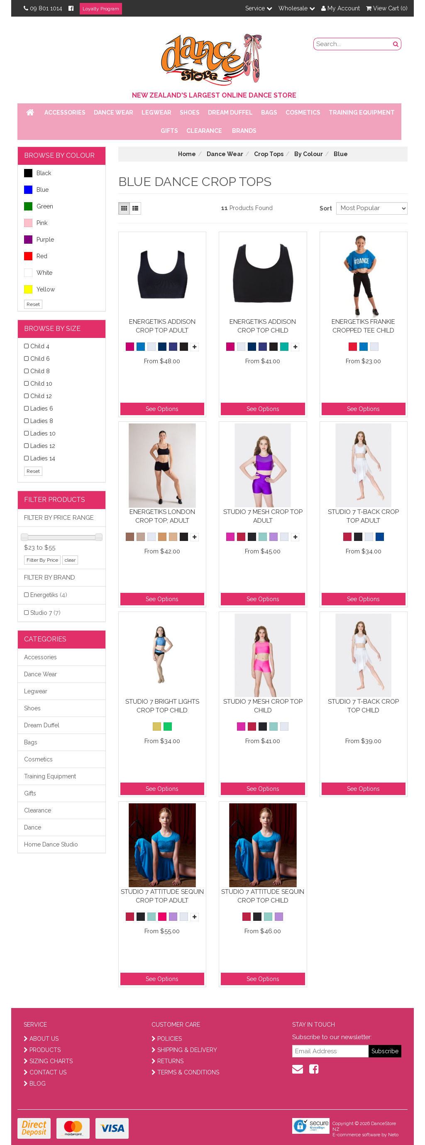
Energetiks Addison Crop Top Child (263, 326)
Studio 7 (45, 613)
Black (37, 173)
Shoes (190, 112)
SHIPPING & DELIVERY (184, 1050)
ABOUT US (41, 1038)
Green (38, 206)
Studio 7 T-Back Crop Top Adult (363, 516)
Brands (244, 130)
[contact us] (297, 1069)
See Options (162, 409)
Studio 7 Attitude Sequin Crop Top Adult (162, 896)
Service (258, 8)
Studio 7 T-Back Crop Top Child (363, 706)
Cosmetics (303, 112)
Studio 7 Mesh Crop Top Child (263, 706)
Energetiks (48, 595)
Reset (33, 304)
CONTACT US (45, 1072)
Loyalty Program (101, 9)
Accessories (64, 112)
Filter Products (54, 500)
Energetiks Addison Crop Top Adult (162, 326)
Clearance (204, 130)
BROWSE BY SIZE (52, 329)
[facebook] (313, 1069)
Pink (35, 223)
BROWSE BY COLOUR (59, 155)
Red (35, 256)
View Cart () (387, 8)
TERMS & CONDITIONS (185, 1072)
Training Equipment (362, 112)
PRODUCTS (42, 1050)
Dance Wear (113, 112)
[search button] (396, 44)
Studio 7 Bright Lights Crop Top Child (162, 706)
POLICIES (166, 1038)
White (38, 273)
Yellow (39, 289)
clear (70, 560)
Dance (32, 827)
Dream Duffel (230, 112)
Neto (393, 1135)
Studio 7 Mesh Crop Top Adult (263, 516)
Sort (325, 208)
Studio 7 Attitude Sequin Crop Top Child (262, 896)
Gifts (169, 130)
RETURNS (167, 1061)
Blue (36, 190)
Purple (39, 239)
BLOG (35, 1083)
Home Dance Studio (51, 844)
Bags (269, 112)
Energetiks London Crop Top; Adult (162, 516)
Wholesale (296, 8)
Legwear (156, 112)
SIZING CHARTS (48, 1061)
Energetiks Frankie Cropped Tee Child (363, 326)
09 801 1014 (43, 8)
